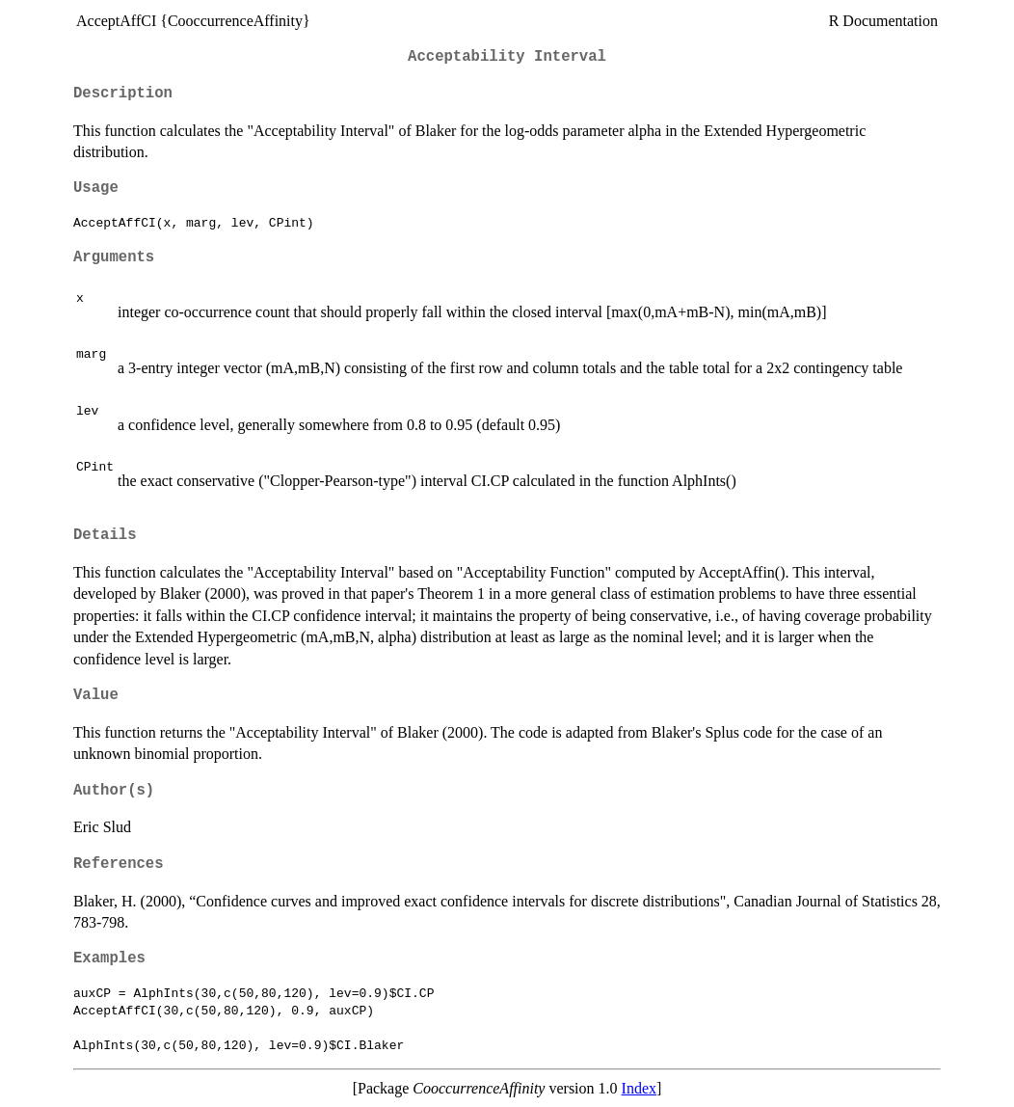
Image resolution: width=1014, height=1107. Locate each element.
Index (639, 1088)
